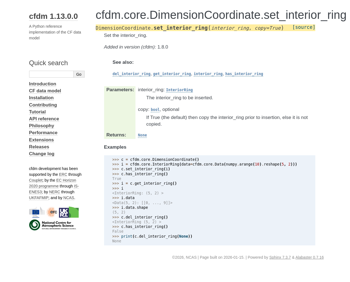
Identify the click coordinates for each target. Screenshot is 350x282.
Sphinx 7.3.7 (280, 257)
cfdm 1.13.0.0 (53, 16)
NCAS (68, 197)
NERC (54, 192)
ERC (63, 174)
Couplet (35, 180)
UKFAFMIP (39, 197)
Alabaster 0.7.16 (309, 257)
